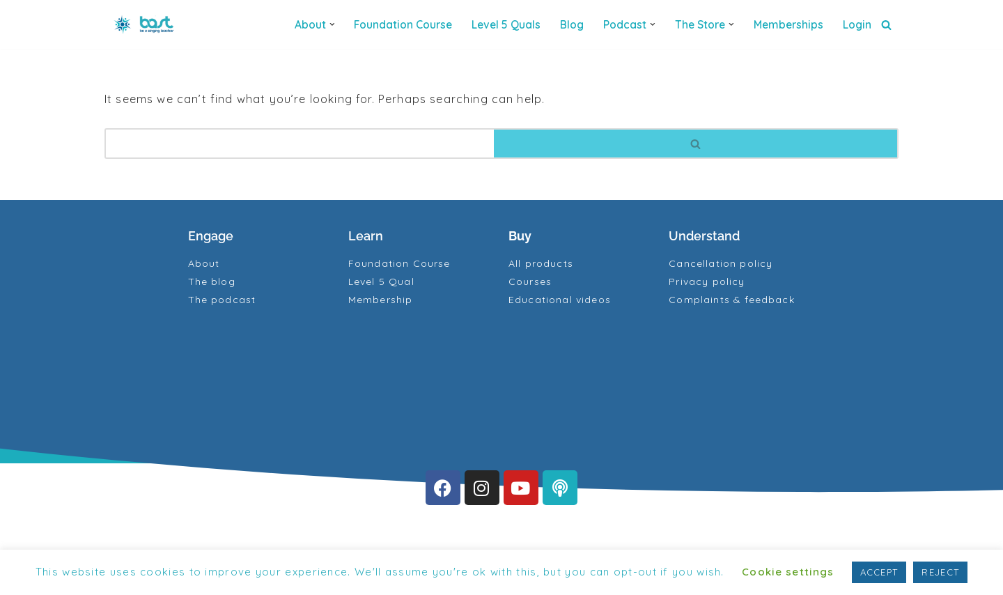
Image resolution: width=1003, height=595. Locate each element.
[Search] (886, 25)
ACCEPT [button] (879, 572)
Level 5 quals (506, 24)
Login (857, 24)
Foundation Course (403, 24)
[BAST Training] (146, 24)
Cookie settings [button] (788, 571)
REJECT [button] (940, 572)
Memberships (788, 24)
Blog (572, 24)
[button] (332, 24)
